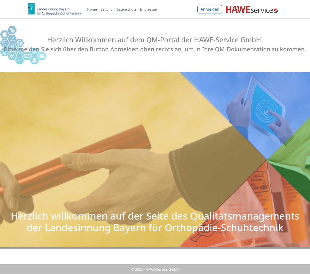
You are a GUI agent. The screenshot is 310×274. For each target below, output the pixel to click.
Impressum (149, 9)
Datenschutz (126, 9)
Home (92, 9)
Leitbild (106, 9)
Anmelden (210, 9)
